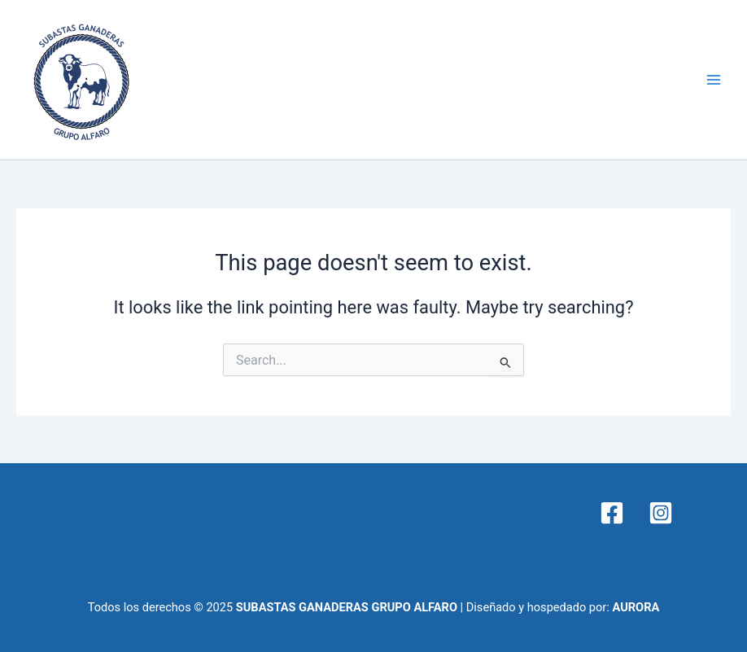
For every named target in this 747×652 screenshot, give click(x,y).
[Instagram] (661, 513)
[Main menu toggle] (714, 80)
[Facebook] (612, 513)
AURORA (635, 607)
